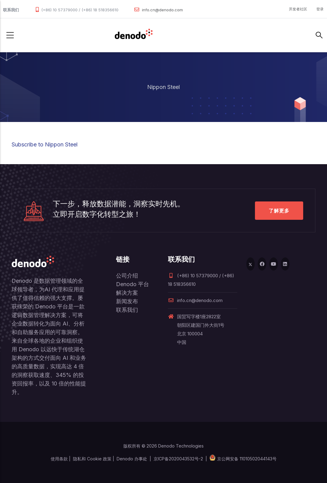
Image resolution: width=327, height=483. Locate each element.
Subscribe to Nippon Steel (45, 144)
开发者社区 (298, 9)
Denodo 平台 (132, 284)
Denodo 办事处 (132, 458)
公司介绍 (127, 275)
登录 (320, 9)
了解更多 (279, 211)
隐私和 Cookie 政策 (92, 458)
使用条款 (59, 458)
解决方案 (127, 292)
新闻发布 (127, 301)
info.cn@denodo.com (162, 9)
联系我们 (127, 310)
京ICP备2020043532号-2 (178, 458)
